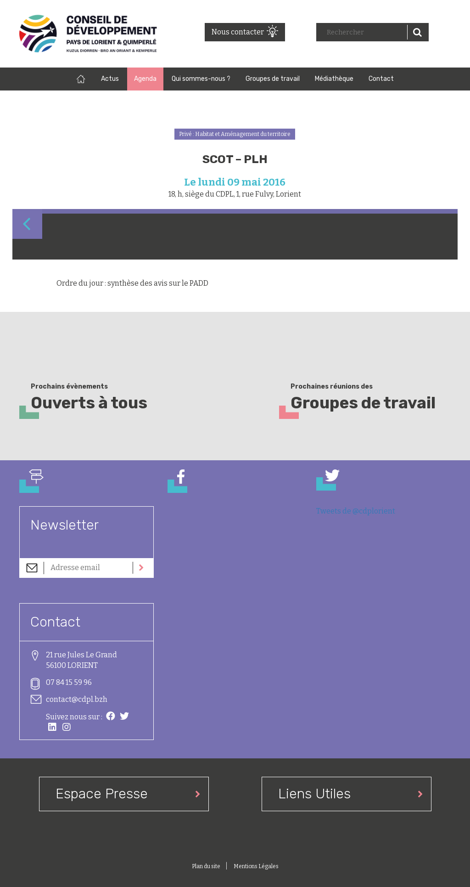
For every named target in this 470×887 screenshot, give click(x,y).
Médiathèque (334, 79)
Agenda (145, 79)
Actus (110, 79)
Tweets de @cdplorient (355, 511)
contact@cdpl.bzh (76, 699)
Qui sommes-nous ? (201, 79)
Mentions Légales (256, 866)
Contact (381, 79)
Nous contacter (238, 32)
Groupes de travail (273, 79)
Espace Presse (102, 793)
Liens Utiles (314, 793)
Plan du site (206, 866)
